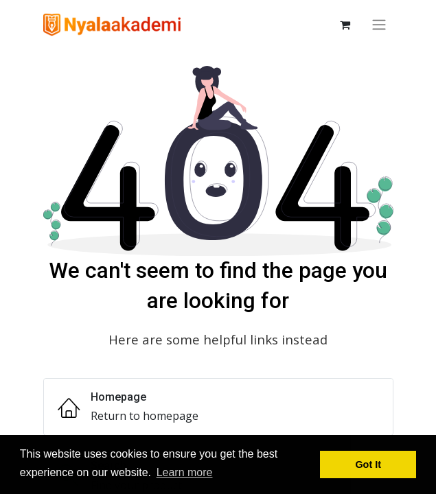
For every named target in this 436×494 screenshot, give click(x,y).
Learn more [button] (185, 472)
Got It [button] (368, 464)
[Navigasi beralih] (379, 24)
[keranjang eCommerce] (345, 24)
